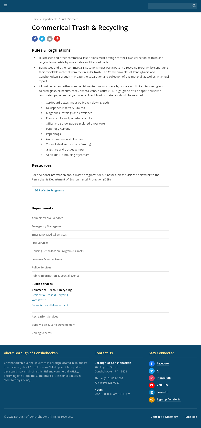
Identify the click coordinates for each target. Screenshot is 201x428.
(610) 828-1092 (113, 378)
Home (35, 19)
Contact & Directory (164, 417)
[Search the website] (169, 6)
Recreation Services (45, 316)
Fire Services (40, 243)
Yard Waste (39, 300)
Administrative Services (47, 218)
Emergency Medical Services (49, 234)
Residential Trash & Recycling (50, 295)
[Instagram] (152, 378)
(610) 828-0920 (110, 382)
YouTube (163, 385)
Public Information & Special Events (55, 275)
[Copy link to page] (57, 39)
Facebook (163, 363)
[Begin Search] (194, 6)
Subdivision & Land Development (54, 325)
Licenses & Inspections (47, 259)
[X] (152, 371)
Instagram (164, 378)
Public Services (69, 19)
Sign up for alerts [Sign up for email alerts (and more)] (169, 399)
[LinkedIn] (152, 392)
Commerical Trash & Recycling (52, 290)
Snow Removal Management (50, 305)
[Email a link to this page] (50, 39)
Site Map (191, 417)
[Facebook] (152, 364)
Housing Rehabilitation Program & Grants (58, 251)
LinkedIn (162, 392)
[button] (5, 5)
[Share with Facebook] (35, 39)
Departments (50, 19)
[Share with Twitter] (42, 39)
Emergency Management (48, 226)
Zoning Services (42, 333)
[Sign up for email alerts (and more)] (152, 400)
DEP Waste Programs (49, 190)
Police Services (41, 267)
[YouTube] (152, 385)
